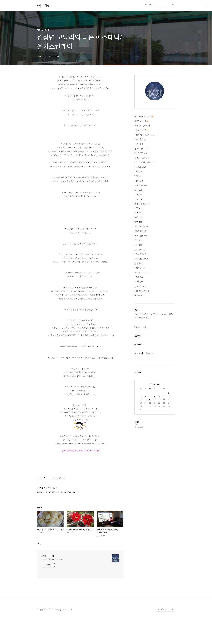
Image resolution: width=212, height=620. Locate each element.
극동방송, (170, 313)
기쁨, (136, 313)
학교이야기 (141, 226)
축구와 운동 (140, 235)
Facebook (138, 353)
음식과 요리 (141, 258)
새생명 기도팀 (141, 157)
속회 (138, 171)
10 (141, 399)
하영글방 (140, 231)
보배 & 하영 (43, 5)
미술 (138, 199)
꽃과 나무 (140, 286)
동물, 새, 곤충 (141, 291)
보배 (138, 190)
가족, (159, 313)
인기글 (145, 327)
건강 (138, 208)
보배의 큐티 (140, 153)
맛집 (138, 263)
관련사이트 (162, 609)
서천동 (138, 281)
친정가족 (140, 254)
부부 (138, 240)
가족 (138, 245)
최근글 (137, 327)
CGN (138, 144)
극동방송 (140, 139)
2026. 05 (154, 384)
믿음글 (139, 180)
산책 (137, 212)
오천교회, (152, 313)
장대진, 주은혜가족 (144, 162)
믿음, (164, 313)
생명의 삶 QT (142, 125)
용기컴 (138, 295)
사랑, (136, 317)
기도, (141, 313)
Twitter (149, 353)
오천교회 (141, 130)
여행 (138, 217)
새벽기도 (141, 121)
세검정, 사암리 (142, 272)
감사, (146, 313)
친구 (138, 194)
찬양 (137, 176)
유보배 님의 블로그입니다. (52, 559)
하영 (138, 222)
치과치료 (139, 268)
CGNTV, (142, 317)
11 (145, 399)
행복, (148, 317)
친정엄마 (139, 249)
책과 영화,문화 (142, 203)
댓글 (39, 543)
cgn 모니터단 (141, 148)
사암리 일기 (140, 185)
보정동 (138, 277)
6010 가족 (140, 167)
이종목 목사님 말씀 (144, 134)
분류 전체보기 (143, 116)
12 (150, 399)
